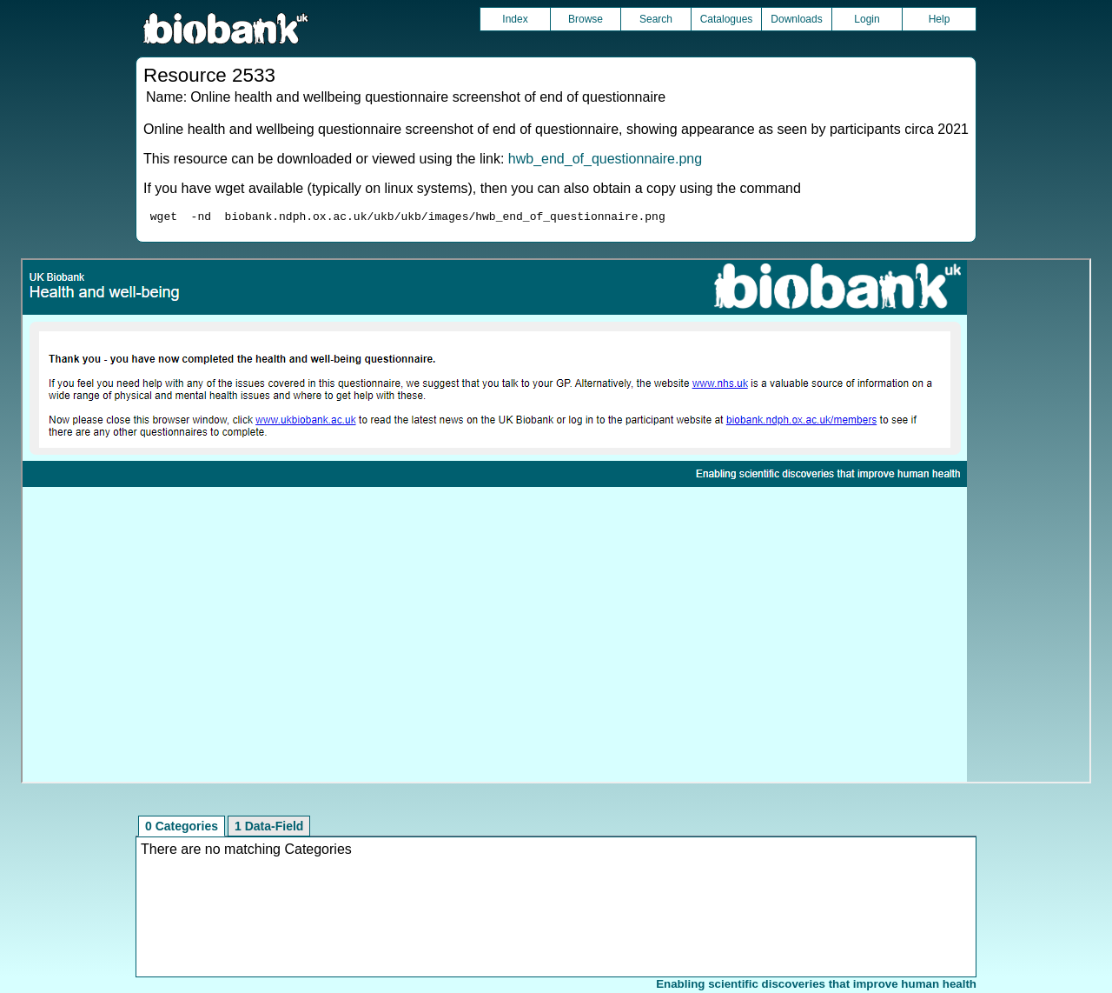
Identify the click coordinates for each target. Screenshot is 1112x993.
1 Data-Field (269, 829)
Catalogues (726, 19)
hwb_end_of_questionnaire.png (605, 158)
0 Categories (181, 829)
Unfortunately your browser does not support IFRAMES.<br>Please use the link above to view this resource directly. (556, 523)
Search (655, 19)
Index (514, 19)
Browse (585, 19)
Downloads (796, 19)
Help (939, 19)
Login (866, 19)
